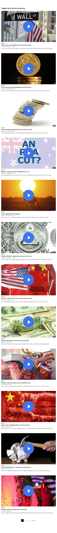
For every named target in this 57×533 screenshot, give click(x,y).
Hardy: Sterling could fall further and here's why (16, 129)
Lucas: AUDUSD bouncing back (10, 214)
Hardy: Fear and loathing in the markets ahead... (16, 45)
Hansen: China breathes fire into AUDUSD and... (16, 383)
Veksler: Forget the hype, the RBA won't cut (15, 172)
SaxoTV (3, 43)
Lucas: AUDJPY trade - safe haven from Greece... (16, 467)
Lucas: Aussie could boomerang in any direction (16, 87)
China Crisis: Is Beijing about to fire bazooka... (16, 425)
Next (34, 520)
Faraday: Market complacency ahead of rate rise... (17, 256)
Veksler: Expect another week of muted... (14, 509)
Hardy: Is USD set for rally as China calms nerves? (16, 298)
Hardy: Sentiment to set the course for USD (15, 340)
